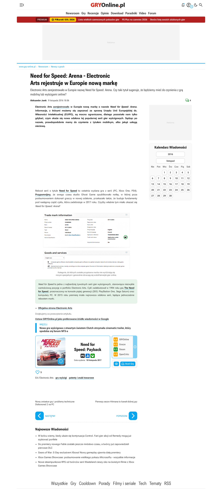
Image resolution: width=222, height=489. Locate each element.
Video (142, 13)
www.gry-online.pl (27, 66)
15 (164, 184)
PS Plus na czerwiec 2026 (134, 19)
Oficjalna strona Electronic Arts (55, 308)
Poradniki (131, 13)
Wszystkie (59, 483)
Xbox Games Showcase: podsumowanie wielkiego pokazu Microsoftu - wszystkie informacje (86, 457)
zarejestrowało (61, 106)
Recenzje (93, 13)
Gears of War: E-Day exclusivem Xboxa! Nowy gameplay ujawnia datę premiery (79, 452)
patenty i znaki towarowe (81, 377)
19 (188, 184)
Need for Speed (68, 190)
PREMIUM (42, 19)
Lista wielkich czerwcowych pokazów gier (98, 19)
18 (182, 184)
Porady (104, 483)
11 (182, 178)
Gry (83, 13)
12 (188, 178)
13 (152, 184)
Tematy (155, 483)
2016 (170, 154)
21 (158, 190)
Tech (143, 483)
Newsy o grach (57, 66)
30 (170, 195)
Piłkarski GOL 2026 (63, 19)
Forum (152, 13)
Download (117, 13)
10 (176, 178)
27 (152, 195)
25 (182, 190)
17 (176, 184)
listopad (170, 161)
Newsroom (72, 13)
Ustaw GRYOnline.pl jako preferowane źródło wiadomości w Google (72, 319)
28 (158, 195)
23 (170, 190)
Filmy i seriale (124, 483)
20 (152, 190)
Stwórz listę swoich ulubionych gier (167, 19)
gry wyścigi (61, 377)
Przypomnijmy (43, 194)
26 (188, 190)
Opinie (105, 13)
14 (158, 184)
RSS (167, 483)
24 (176, 190)
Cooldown (87, 483)
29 (164, 195)
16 (170, 184)
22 (164, 190)
